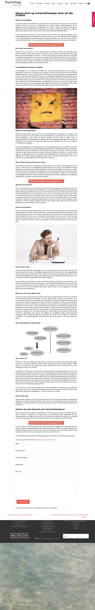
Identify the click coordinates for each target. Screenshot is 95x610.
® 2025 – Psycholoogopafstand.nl (75, 521)
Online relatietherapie (47, 523)
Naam (46, 446)
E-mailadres (46, 453)
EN (87, 3)
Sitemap (75, 528)
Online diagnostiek (47, 528)
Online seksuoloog (47, 524)
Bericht (46, 484)
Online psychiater (47, 530)
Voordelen (39, 3)
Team (53, 3)
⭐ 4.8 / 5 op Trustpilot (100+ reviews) (47, 538)
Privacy (75, 526)
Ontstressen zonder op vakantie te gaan (19, 515)
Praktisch (47, 3)
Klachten (76, 524)
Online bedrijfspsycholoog (47, 532)
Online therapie (47, 521)
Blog (66, 3)
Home (32, 3)
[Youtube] (26, 535)
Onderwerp (46, 467)
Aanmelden (73, 3)
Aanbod (59, 3)
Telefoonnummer (46, 460)
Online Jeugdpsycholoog (47, 526)
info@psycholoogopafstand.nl (19, 526)
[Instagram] (19, 535)
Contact (81, 3)
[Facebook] (13, 535)
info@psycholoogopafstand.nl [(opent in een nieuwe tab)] (46, 439)
